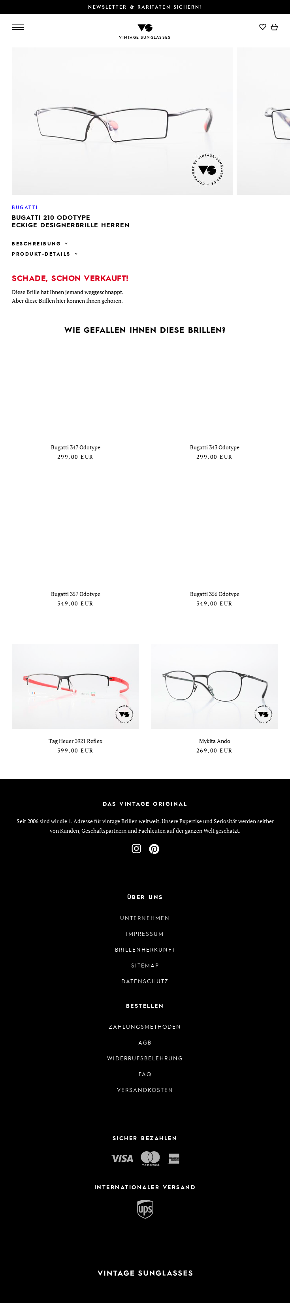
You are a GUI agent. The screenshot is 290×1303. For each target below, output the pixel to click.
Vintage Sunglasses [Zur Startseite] (145, 37)
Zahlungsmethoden (145, 1026)
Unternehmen (145, 917)
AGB (145, 1042)
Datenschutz (145, 980)
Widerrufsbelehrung (145, 1058)
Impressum (145, 933)
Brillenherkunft (145, 949)
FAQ (145, 1073)
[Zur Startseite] (145, 27)
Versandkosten (145, 1089)
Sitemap (145, 965)
